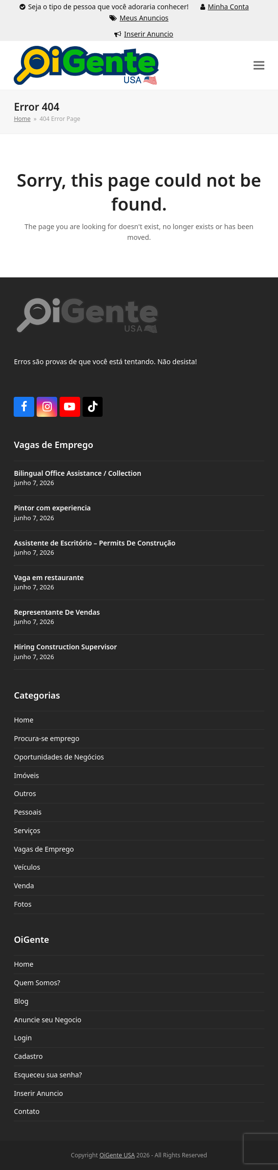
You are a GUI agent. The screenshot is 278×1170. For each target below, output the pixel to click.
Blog (21, 1001)
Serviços (27, 830)
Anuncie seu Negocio (47, 1019)
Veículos (27, 867)
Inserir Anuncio (148, 34)
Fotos (22, 904)
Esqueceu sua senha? (48, 1074)
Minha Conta (228, 6)
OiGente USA (117, 1155)
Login (23, 1037)
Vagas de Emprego (44, 849)
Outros (25, 793)
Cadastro (28, 1056)
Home (23, 719)
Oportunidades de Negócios (59, 756)
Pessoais (27, 812)
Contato (26, 1111)
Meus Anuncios (144, 17)
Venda (24, 885)
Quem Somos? (37, 982)
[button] (259, 65)
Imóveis (26, 775)
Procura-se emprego (46, 738)
